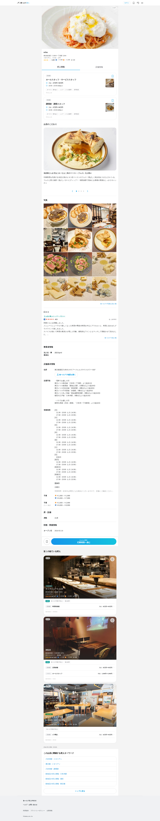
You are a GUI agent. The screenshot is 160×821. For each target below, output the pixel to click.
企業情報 (49, 810)
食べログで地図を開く (67, 375)
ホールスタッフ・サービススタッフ (61, 80)
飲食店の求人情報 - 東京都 (55, 784)
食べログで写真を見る (107, 304)
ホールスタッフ (57, 673)
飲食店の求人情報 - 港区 (55, 779)
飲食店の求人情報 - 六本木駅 (56, 774)
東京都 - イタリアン (53, 764)
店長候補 (55, 667)
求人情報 (61, 67)
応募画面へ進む (84, 541)
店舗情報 (99, 67)
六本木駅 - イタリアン (54, 759)
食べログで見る (110, 338)
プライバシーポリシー (38, 810)
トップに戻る (80, 791)
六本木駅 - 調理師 (52, 769)
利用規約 (26, 810)
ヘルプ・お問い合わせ (30, 805)
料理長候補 (55, 606)
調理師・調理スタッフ (55, 104)
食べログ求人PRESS (29, 801)
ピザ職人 (55, 734)
